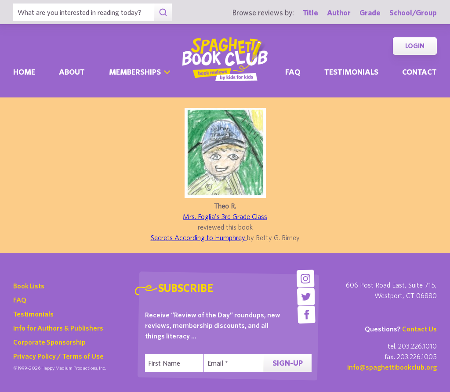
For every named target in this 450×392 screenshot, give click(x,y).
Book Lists (28, 286)
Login (415, 46)
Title (310, 12)
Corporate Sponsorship (49, 342)
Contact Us (419, 329)
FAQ (19, 300)
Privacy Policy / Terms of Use (58, 356)
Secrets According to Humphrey (199, 237)
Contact (419, 71)
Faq (292, 71)
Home (24, 71)
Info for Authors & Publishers (58, 328)
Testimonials (351, 71)
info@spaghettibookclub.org (392, 367)
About (72, 71)
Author (339, 12)
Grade (370, 12)
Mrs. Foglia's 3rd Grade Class (225, 216)
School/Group (413, 12)
